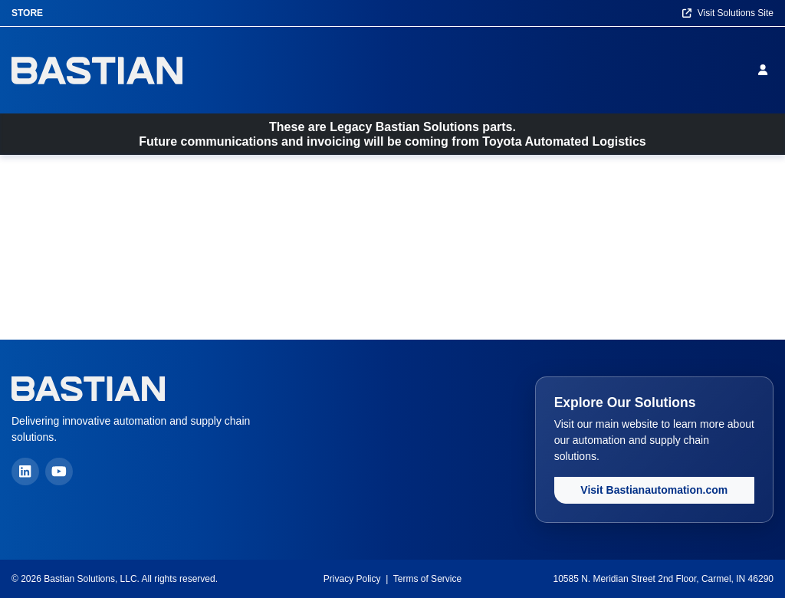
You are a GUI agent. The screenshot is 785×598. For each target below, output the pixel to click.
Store (27, 13)
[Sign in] (766, 70)
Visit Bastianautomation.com (654, 490)
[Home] (96, 70)
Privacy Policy (352, 578)
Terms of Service (427, 578)
